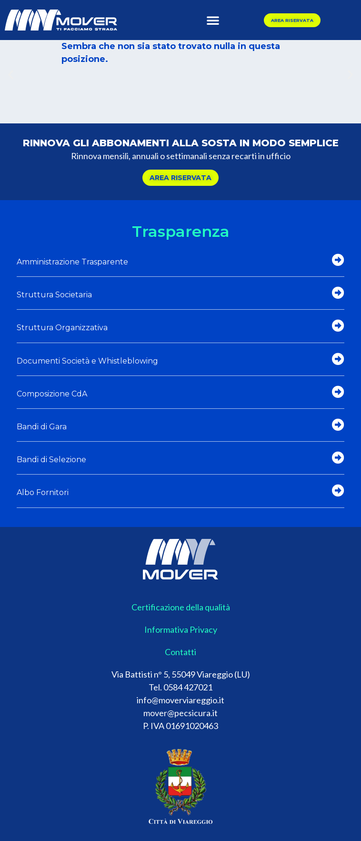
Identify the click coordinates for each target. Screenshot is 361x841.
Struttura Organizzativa (62, 327)
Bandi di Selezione (51, 459)
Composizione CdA (52, 393)
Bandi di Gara (42, 426)
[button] (213, 20)
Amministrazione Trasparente (72, 261)
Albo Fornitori (43, 492)
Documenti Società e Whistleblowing (87, 360)
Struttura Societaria (54, 294)
